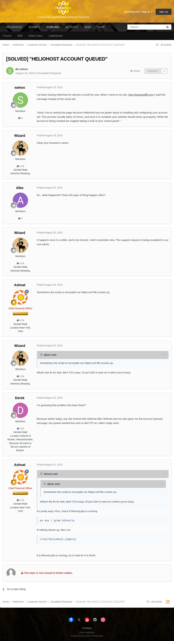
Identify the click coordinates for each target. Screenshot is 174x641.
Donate (34, 27)
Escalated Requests (49, 73)
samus (24, 69)
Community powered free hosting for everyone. (63, 17)
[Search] (136, 27)
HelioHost (14, 27)
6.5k (20, 320)
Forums (53, 28)
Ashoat (19, 285)
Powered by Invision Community (87, 636)
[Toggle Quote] (41, 354)
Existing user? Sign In (138, 11)
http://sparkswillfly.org (140, 94)
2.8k (20, 166)
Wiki (88, 27)
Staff (19, 35)
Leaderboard (55, 35)
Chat (101, 27)
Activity (72, 27)
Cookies (87, 628)
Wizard (19, 135)
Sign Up (163, 11)
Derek (19, 398)
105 (20, 428)
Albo (19, 188)
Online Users (36, 35)
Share (135, 71)
